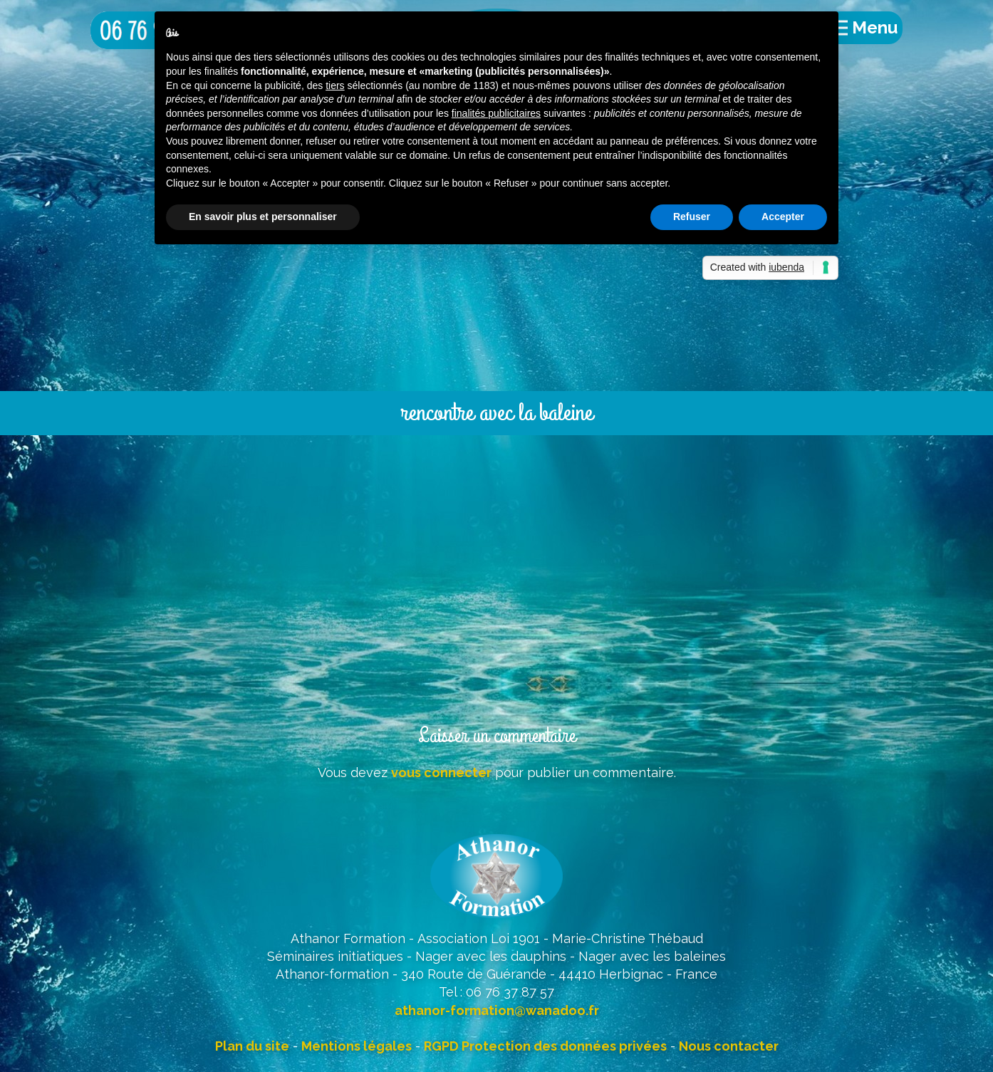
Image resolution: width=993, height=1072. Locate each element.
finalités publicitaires (496, 113)
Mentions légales (356, 1046)
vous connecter (441, 772)
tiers (335, 85)
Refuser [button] (691, 216)
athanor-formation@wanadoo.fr (497, 1010)
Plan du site (252, 1046)
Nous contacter (729, 1046)
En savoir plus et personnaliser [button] (263, 216)
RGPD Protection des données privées (545, 1046)
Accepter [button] (782, 216)
